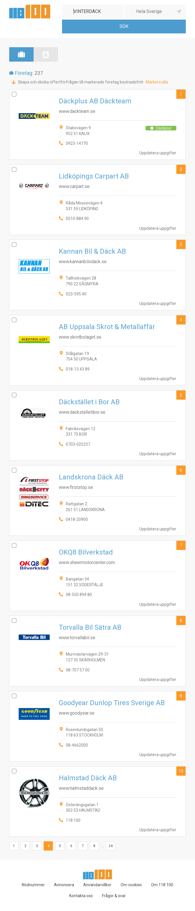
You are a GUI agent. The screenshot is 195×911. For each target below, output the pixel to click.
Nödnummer (33, 884)
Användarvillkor (97, 884)
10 (181, 771)
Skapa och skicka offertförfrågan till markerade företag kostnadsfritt (80, 82)
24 (111, 846)
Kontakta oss (81, 895)
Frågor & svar (114, 895)
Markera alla (157, 82)
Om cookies (131, 884)
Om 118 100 (162, 884)
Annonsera (64, 884)
